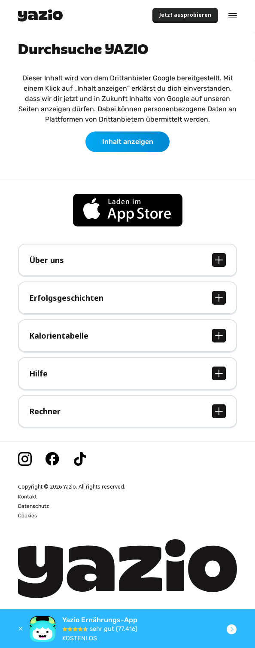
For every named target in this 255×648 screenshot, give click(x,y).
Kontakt (27, 497)
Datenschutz (33, 506)
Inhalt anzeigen (127, 142)
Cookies (27, 516)
